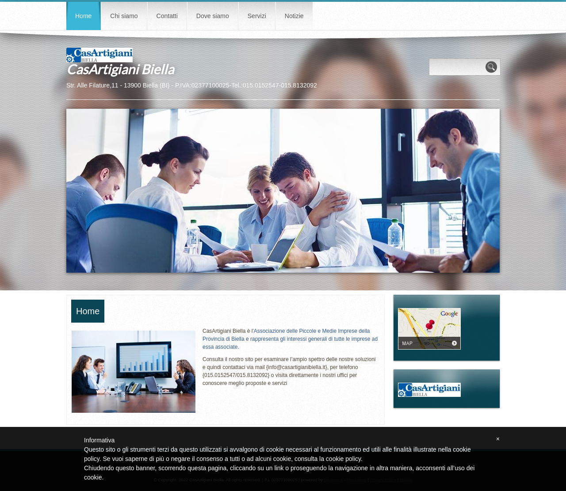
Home (83, 15)
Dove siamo (212, 15)
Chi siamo (124, 15)
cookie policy (343, 458)
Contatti (167, 15)
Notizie (294, 15)
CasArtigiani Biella (120, 69)
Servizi (257, 15)
